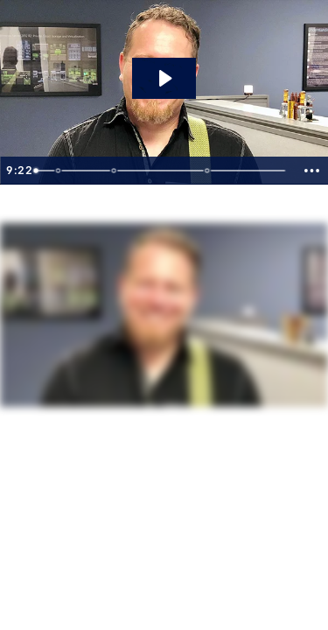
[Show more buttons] (311, 171)
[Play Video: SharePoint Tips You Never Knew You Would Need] (164, 78)
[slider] (161, 171)
